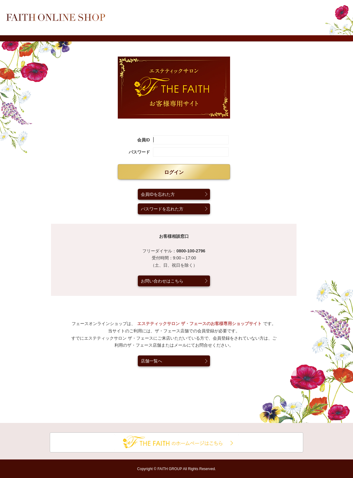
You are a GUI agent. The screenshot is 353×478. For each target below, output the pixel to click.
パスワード (139, 152)
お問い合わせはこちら (162, 281)
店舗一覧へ (151, 361)
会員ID (143, 139)
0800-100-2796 (190, 250)
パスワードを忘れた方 (162, 208)
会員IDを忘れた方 (158, 194)
